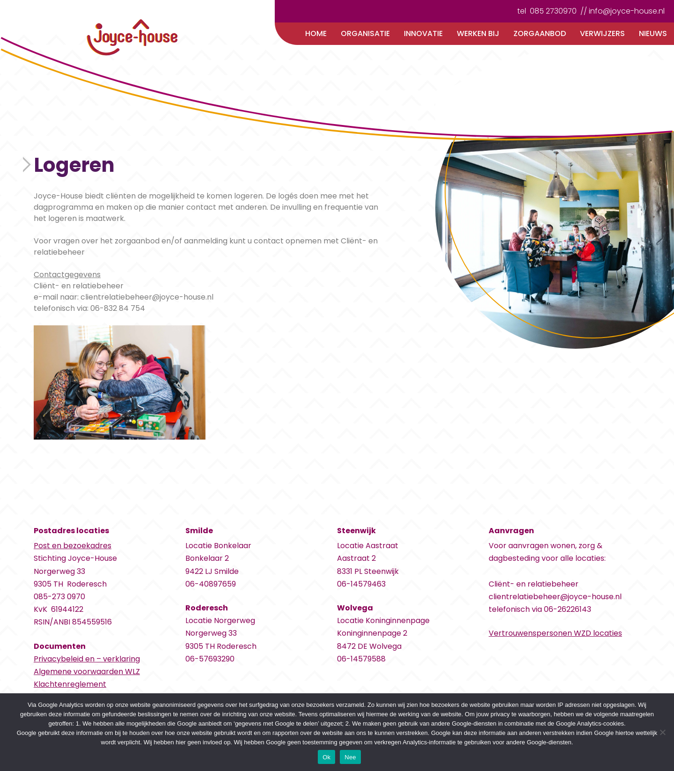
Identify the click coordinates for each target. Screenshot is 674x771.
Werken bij (478, 33)
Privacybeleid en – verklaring (87, 659)
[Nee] (662, 732)
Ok (326, 757)
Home (316, 33)
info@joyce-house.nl (627, 11)
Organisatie (365, 33)
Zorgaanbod (539, 33)
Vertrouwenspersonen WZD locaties (555, 633)
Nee (350, 757)
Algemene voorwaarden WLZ (87, 671)
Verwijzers (602, 33)
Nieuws (653, 33)
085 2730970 (553, 11)
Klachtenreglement (70, 684)
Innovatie (423, 33)
